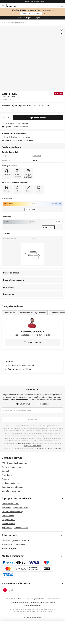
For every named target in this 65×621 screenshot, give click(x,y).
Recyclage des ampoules (33, 606)
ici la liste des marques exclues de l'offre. (49, 448)
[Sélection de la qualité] (7, 117)
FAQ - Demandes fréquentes (14, 463)
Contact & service (12, 458)
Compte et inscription (11, 491)
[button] (61, 30)
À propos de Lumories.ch (16, 498)
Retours (5, 479)
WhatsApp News (20, 507)
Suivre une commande (11, 467)
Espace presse (8, 523)
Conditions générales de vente (15, 540)
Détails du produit (11, 273)
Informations (9, 535)
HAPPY (31, 13)
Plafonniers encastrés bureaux (15, 23)
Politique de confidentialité (32, 446)
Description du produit (13, 280)
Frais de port (7, 475)
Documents (8, 294)
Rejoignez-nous (8, 519)
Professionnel (8, 515)
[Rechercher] (58, 5)
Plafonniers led (9, 313)
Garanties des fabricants (12, 487)
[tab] (32, 474)
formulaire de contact (24, 443)
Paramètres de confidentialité (15, 599)
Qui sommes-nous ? (10, 503)
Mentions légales (9, 548)
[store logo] (13, 5)
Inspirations (7, 527)
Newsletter (6, 507)
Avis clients (8, 287)
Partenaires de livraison (16, 583)
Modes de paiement (10, 483)
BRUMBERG (36, 156)
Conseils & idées (21, 527)
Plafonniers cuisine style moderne (33, 313)
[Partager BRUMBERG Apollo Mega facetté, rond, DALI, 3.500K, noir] (61, 34)
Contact (5, 471)
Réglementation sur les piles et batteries (42, 602)
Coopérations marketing (12, 511)
